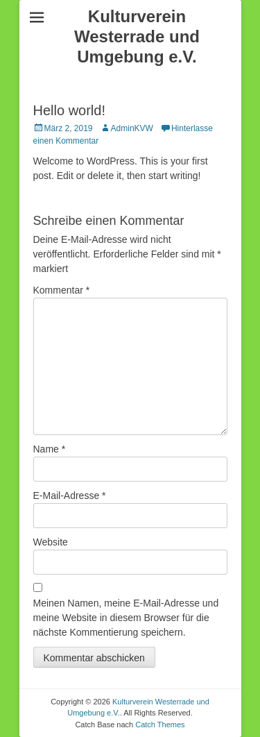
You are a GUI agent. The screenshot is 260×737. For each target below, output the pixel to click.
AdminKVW (132, 128)
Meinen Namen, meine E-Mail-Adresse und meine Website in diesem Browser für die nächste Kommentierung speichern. (126, 618)
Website (50, 542)
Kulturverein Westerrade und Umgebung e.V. (137, 36)
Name (49, 449)
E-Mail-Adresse (69, 495)
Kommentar (61, 290)
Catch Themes (159, 724)
